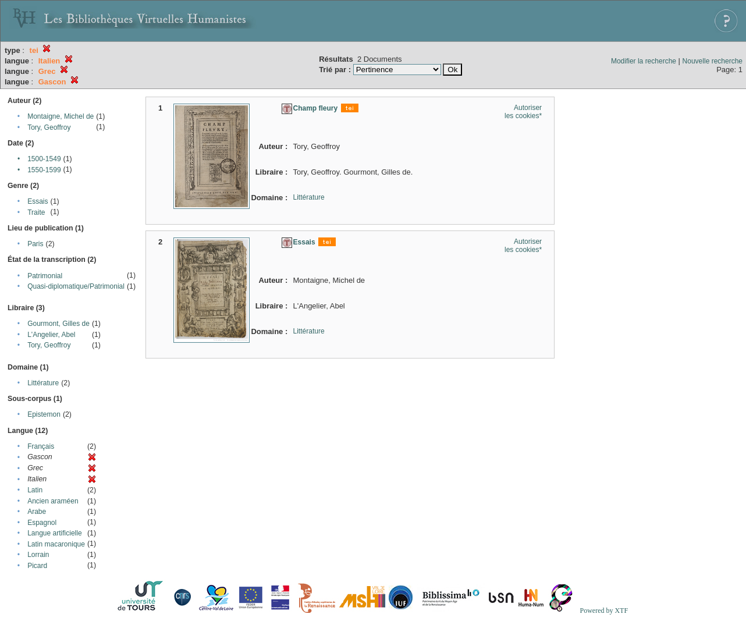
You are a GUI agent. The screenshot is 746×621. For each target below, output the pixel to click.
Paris (35, 244)
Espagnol (41, 523)
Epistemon (44, 414)
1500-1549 (44, 159)
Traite (36, 212)
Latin (34, 490)
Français (40, 446)
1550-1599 (44, 170)
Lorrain (38, 555)
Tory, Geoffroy (48, 127)
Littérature (43, 383)
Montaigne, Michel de (60, 116)
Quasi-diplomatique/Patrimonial (76, 286)
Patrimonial (44, 276)
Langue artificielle (54, 533)
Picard (37, 566)
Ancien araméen (52, 501)
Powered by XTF (604, 610)
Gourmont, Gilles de (58, 324)
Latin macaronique (56, 544)
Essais (37, 201)
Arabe (36, 512)
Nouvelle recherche (713, 61)
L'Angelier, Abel (51, 335)
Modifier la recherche (643, 61)
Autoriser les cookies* (523, 112)
